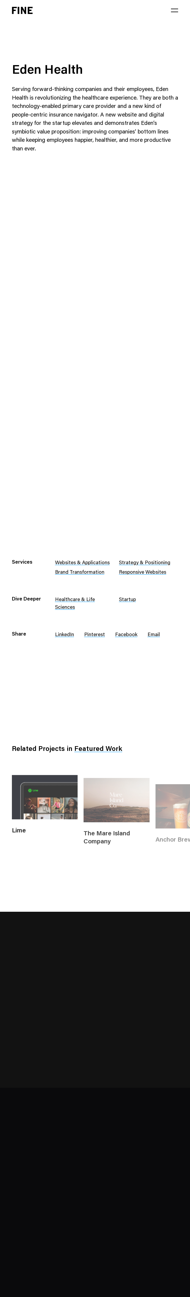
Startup (127, 600)
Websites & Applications (82, 563)
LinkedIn (64, 635)
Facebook (126, 635)
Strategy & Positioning (144, 563)
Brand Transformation (79, 572)
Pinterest (94, 635)
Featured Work (98, 749)
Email (153, 635)
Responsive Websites (142, 572)
